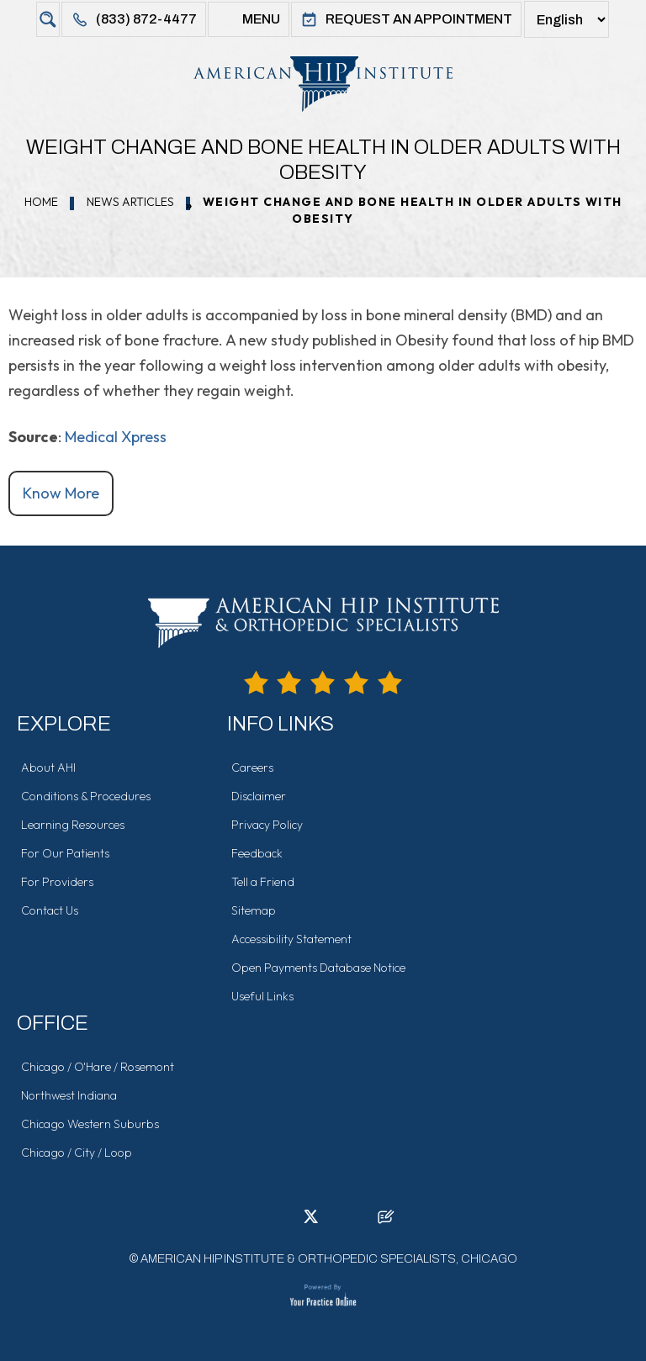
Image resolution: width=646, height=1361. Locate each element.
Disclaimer (258, 796)
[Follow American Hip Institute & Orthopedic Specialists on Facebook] (260, 1221)
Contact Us (49, 910)
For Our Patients (65, 853)
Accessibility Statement (291, 939)
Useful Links (262, 996)
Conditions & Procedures (86, 796)
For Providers (57, 881)
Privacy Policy (267, 824)
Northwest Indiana (69, 1095)
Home (41, 201)
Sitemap (253, 910)
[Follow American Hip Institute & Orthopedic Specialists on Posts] (386, 1221)
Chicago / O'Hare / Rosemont (97, 1066)
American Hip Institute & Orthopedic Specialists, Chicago (328, 1259)
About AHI (48, 767)
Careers (252, 767)
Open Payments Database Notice (318, 967)
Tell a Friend (262, 881)
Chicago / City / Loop (76, 1152)
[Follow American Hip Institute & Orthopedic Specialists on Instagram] (335, 1221)
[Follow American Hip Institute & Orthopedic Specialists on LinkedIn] (285, 1221)
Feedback (257, 853)
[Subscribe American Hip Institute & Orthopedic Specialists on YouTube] (360, 1221)
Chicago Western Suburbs (90, 1124)
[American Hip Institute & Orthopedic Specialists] (323, 83)
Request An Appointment (406, 19)
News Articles (130, 201)
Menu (248, 19)
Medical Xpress (116, 436)
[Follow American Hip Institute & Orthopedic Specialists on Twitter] (310, 1221)
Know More (61, 493)
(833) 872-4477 (134, 19)
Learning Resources (72, 824)
